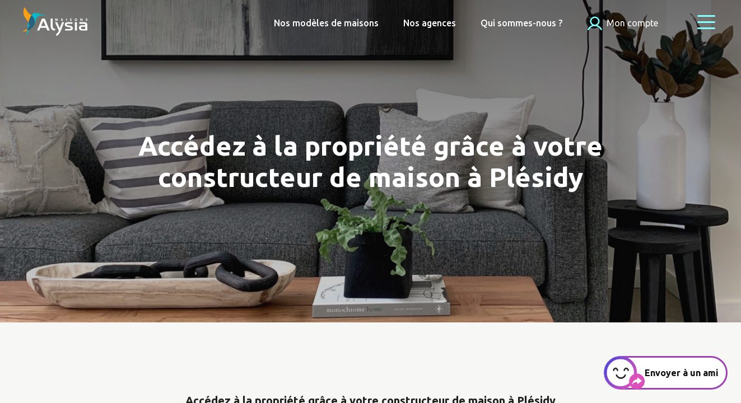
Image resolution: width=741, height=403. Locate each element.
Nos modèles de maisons (326, 23)
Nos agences (429, 23)
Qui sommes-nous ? (521, 23)
